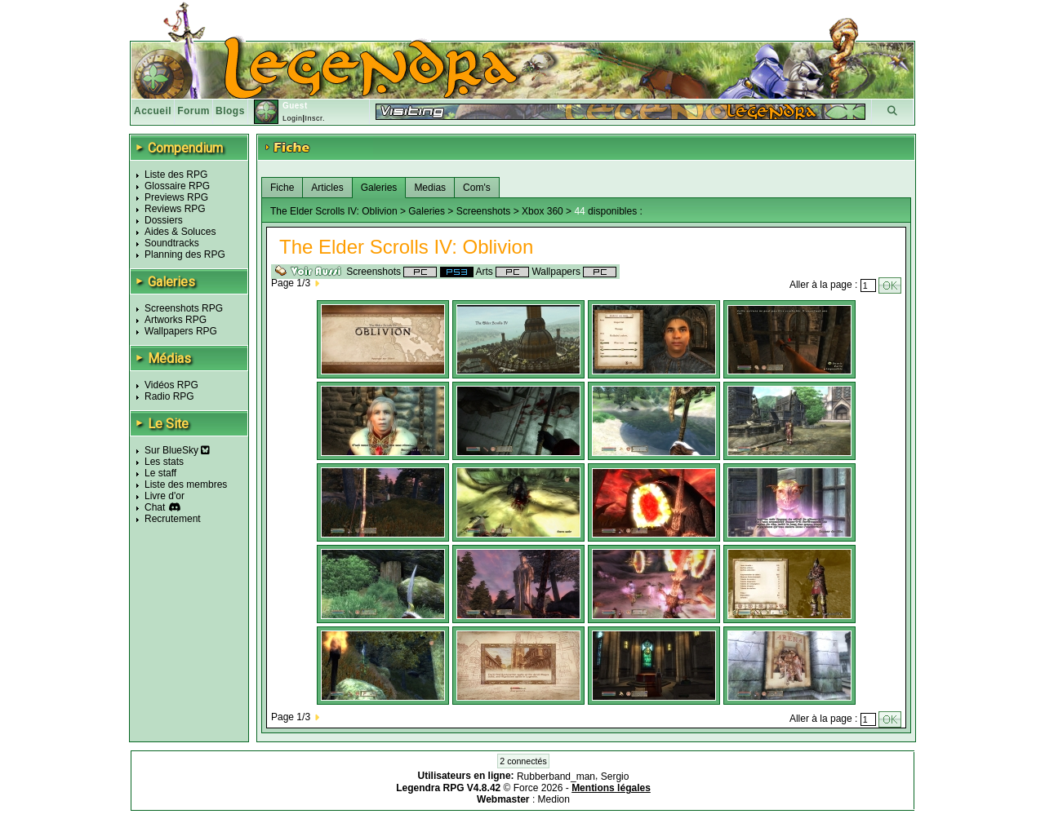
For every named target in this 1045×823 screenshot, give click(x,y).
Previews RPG (176, 197)
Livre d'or (165, 496)
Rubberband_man (556, 776)
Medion (554, 799)
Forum (193, 111)
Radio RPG (169, 396)
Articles (327, 187)
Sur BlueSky (177, 450)
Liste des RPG (176, 174)
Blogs (230, 111)
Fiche (282, 187)
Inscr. (315, 118)
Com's (477, 187)
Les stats (164, 461)
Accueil (152, 111)
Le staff (160, 473)
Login (292, 118)
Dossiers (164, 220)
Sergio (615, 776)
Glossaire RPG (177, 186)
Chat (155, 507)
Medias (430, 187)
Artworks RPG (176, 319)
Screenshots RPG (184, 308)
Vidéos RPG (171, 385)
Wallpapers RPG (181, 331)
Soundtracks (172, 243)
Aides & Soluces (180, 231)
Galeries (379, 187)
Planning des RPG (185, 254)
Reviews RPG (175, 209)
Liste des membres (186, 484)
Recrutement (173, 518)
